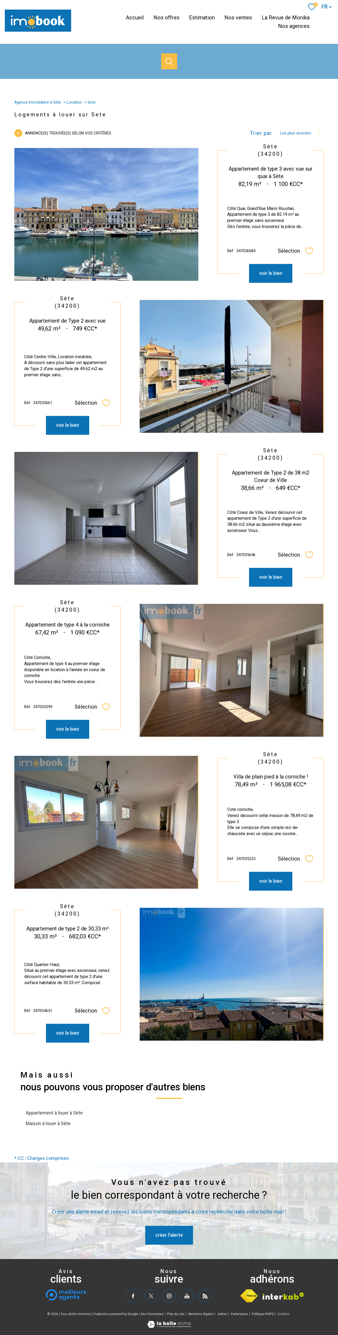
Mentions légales (201, 1314)
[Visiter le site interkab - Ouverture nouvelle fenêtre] (283, 1296)
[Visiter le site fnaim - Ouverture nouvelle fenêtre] (249, 1295)
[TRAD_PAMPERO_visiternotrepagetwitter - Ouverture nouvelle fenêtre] (151, 1296)
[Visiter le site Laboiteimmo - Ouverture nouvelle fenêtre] (169, 1326)
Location (74, 102)
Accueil (135, 17)
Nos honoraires (152, 1314)
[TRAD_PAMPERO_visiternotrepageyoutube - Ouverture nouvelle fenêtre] (187, 1296)
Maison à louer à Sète (48, 1123)
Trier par (261, 133)
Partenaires (239, 1314)
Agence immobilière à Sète (37, 102)
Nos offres (166, 17)
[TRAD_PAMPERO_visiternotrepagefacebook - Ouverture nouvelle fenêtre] (133, 1296)
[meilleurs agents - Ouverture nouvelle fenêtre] (66, 1294)
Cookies (283, 1314)
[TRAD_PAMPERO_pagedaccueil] (38, 30)
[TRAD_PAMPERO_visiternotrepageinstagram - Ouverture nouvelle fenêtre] (169, 1296)
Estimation (202, 17)
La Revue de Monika (286, 17)
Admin (222, 1314)
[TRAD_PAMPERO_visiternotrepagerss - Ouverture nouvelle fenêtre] (205, 1296)
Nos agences (294, 26)
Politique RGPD (263, 1314)
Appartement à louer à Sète (54, 1113)
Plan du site (176, 1314)
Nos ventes (238, 17)
